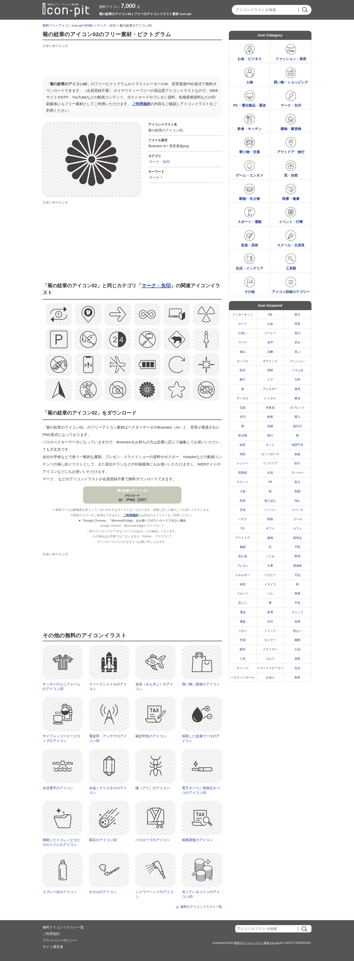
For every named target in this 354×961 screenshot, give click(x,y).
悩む (297, 500)
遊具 (297, 389)
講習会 (297, 538)
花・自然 (291, 175)
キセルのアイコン (103, 892)
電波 (243, 612)
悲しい (242, 603)
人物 (249, 82)
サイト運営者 (53, 947)
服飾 (297, 640)
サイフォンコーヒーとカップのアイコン (61, 738)
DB (270, 314)
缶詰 (297, 668)
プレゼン (243, 565)
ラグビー (270, 575)
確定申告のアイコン (150, 736)
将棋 (297, 593)
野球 (297, 556)
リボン (242, 631)
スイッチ (297, 510)
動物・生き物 (249, 199)
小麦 (243, 491)
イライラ (270, 584)
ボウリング (270, 361)
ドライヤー (270, 649)
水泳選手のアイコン (58, 788)
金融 (270, 426)
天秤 (297, 379)
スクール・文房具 (291, 245)
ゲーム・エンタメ (249, 175)
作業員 (270, 407)
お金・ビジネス (249, 59)
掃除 (270, 370)
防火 (297, 463)
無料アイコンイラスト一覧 (63, 927)
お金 (270, 323)
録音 (243, 445)
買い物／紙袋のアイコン (201, 684)
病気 (243, 584)
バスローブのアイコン (152, 840)
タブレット (297, 407)
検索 (270, 416)
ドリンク (270, 631)
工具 (243, 658)
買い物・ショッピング (291, 82)
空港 (243, 640)
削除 (270, 519)
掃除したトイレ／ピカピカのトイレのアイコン (61, 842)
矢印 (243, 416)
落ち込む (270, 500)
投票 (243, 500)
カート (242, 323)
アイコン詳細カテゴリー (291, 292)
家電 (270, 612)
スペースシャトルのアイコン (108, 686)
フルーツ (243, 593)
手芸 (297, 603)
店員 (243, 510)
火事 (270, 565)
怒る (297, 482)
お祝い (242, 333)
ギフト (270, 528)
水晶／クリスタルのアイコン (108, 790)
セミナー (270, 640)
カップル (243, 361)
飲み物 (242, 435)
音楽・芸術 (249, 245)
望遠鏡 (297, 565)
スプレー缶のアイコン (60, 892)
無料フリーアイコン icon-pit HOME (68, 25)
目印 (270, 621)
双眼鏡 (242, 472)
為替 (297, 621)
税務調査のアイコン (197, 840)
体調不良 (297, 445)
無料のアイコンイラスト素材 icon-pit (256, 942)
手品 (297, 575)
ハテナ (242, 519)
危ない (297, 631)
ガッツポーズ (270, 454)
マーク (154, 177)
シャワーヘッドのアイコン (154, 894)
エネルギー (242, 575)
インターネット (242, 314)
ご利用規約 (141, 104)
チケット (243, 482)
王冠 (297, 649)
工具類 (291, 268)
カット (270, 445)
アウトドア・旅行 (291, 152)
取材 (297, 677)
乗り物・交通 (249, 152)
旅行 (270, 435)
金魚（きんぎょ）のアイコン (154, 686)
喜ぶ (297, 351)
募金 (297, 398)
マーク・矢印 (106, 25)
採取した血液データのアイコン (201, 738)
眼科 (243, 649)
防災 (243, 370)
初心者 (242, 556)
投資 (297, 323)
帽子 (243, 379)
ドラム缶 (297, 370)
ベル (270, 593)
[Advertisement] (132, 61)
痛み (243, 351)
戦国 (297, 491)
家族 (297, 454)
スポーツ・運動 (249, 222)
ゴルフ (270, 658)
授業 (297, 658)
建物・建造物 (290, 129)
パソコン (270, 510)
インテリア (270, 463)
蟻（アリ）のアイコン (152, 788)
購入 (297, 416)
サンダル (243, 398)
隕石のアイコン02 (103, 840)
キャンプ (243, 668)
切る (297, 342)
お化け (270, 677)
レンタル (270, 398)
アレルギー (270, 389)
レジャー (243, 463)
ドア (270, 379)
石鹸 (270, 351)
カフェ (297, 528)
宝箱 (243, 407)
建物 (270, 538)
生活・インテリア (249, 268)
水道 (270, 472)
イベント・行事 (291, 222)
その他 (249, 292)
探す (297, 314)
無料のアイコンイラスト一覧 (201, 907)
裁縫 (243, 547)
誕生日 (297, 426)
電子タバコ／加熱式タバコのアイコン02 (201, 790)
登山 (297, 333)
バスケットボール (242, 677)
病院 (243, 454)
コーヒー (270, 333)
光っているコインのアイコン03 (201, 894)
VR (270, 482)
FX (243, 528)
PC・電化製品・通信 (249, 105)
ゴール (297, 519)
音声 (270, 342)
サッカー (297, 472)
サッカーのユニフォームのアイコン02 (61, 686)
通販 (243, 621)
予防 (297, 547)
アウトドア (242, 538)
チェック (297, 612)
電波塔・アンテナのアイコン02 (108, 738)
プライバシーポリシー (60, 940)
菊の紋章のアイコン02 (132, 490)
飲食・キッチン (249, 129)
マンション (297, 361)
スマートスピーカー (270, 668)
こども (270, 556)
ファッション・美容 (290, 59)
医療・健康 (290, 199)
